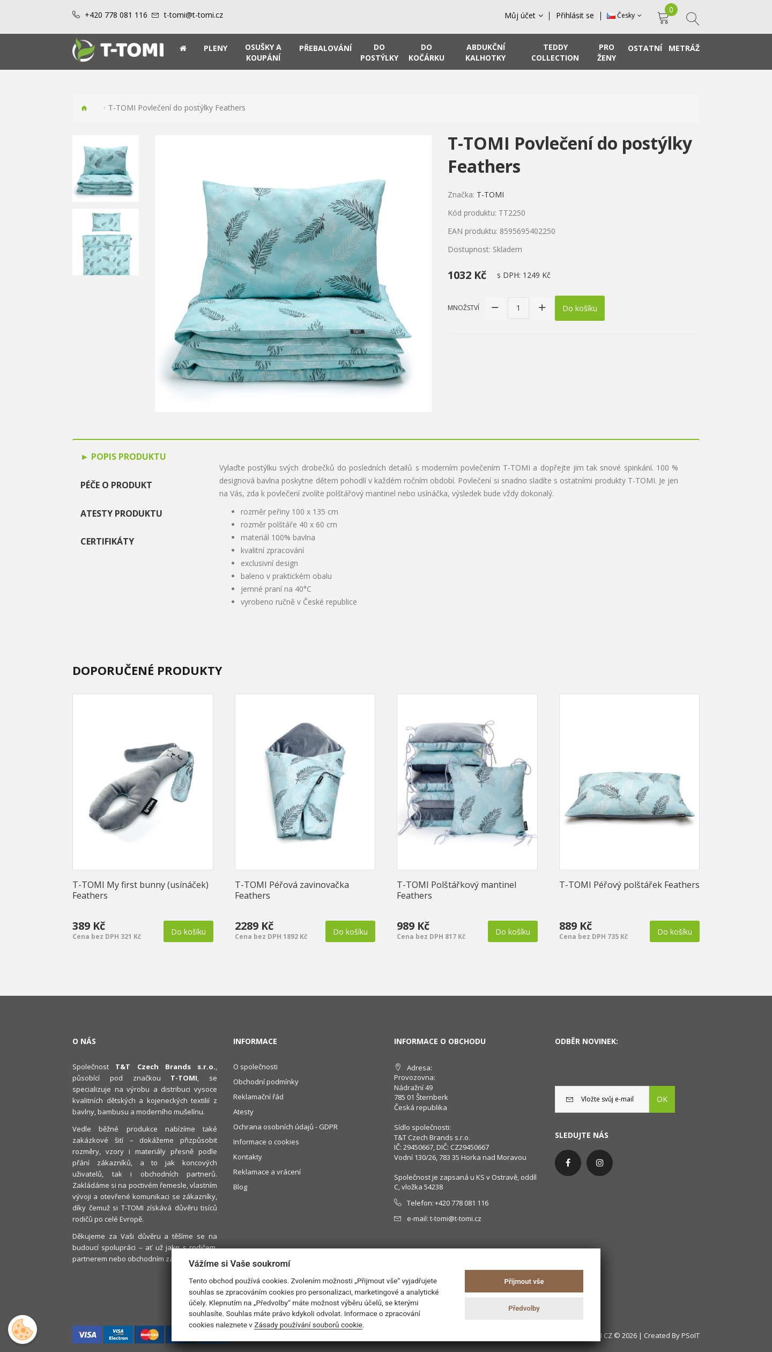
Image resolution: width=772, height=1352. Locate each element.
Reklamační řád (258, 1096)
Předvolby (524, 1308)
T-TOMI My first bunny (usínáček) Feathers (140, 890)
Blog (240, 1187)
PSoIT (690, 1335)
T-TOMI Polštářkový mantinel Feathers (456, 890)
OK (662, 1099)
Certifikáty (107, 541)
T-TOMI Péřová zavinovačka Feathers (292, 890)
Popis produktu (127, 456)
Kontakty (247, 1157)
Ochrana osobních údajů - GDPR (285, 1126)
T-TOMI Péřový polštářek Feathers (629, 885)
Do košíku (579, 308)
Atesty (243, 1111)
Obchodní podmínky (266, 1081)
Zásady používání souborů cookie (308, 1324)
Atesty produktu (121, 513)
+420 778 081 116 (116, 15)
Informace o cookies (266, 1142)
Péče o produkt (116, 485)
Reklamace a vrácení (267, 1172)
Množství (463, 307)
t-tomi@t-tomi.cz (193, 15)
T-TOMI (490, 194)
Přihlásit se (575, 15)
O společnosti (255, 1066)
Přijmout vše (524, 1281)
